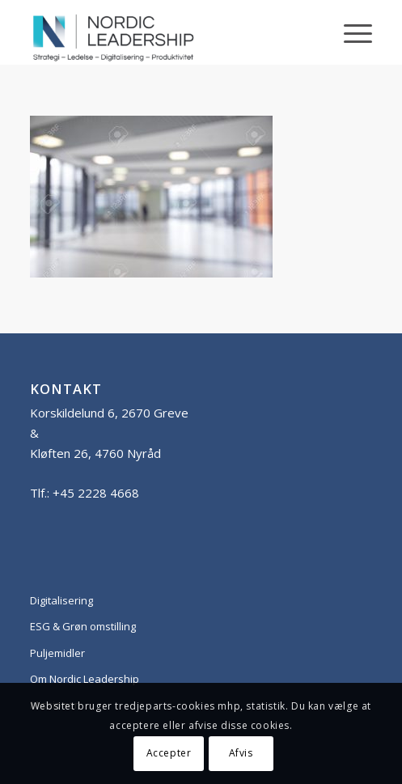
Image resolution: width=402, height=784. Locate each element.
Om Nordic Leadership (84, 679)
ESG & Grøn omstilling (83, 626)
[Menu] (350, 32)
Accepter (169, 753)
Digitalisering (61, 600)
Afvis (241, 753)
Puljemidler (57, 653)
